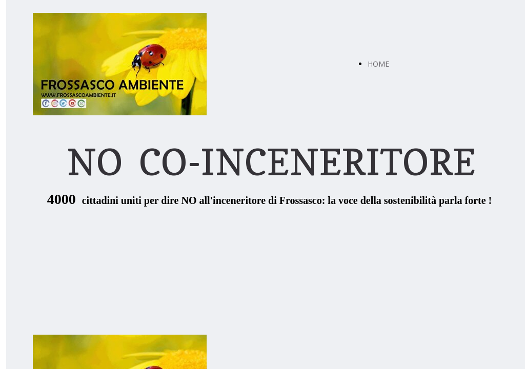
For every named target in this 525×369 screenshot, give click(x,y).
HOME (378, 64)
